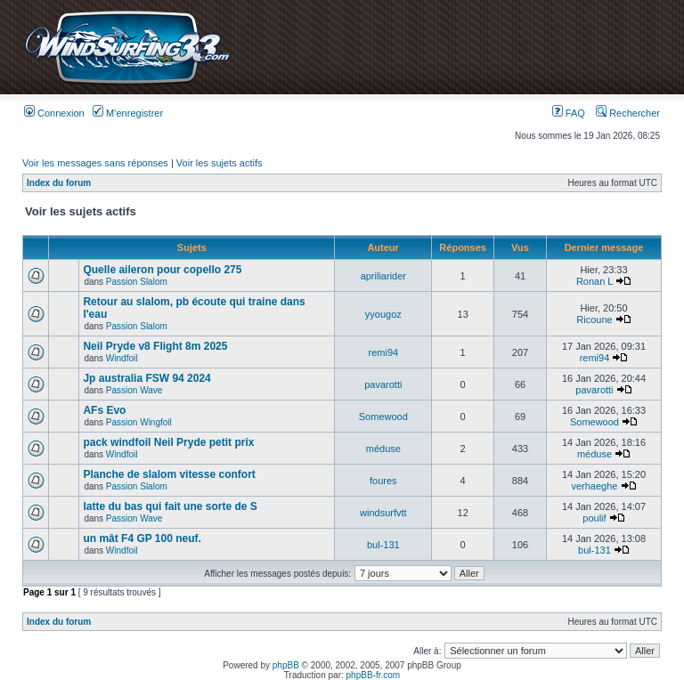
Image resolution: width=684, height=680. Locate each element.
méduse (383, 448)
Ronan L (594, 281)
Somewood (383, 416)
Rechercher (628, 113)
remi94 (384, 352)
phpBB (286, 665)
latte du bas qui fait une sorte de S (169, 506)
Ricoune (594, 319)
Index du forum (59, 183)
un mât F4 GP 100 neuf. (141, 538)
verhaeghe (594, 486)
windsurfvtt (383, 512)
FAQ (568, 113)
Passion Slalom (136, 282)
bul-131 (383, 544)
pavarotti (383, 384)
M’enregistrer (128, 113)
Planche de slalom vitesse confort (169, 474)
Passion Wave (134, 390)
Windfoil (122, 358)
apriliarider (383, 276)
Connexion (54, 113)
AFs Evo (104, 410)
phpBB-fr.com (373, 675)
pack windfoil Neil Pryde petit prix (168, 442)
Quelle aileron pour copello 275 (162, 269)
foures (383, 480)
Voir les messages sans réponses (95, 163)
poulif (594, 518)
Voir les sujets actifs (219, 163)
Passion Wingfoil (139, 422)
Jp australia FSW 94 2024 (146, 378)
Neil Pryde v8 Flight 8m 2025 (155, 346)
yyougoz (383, 314)
